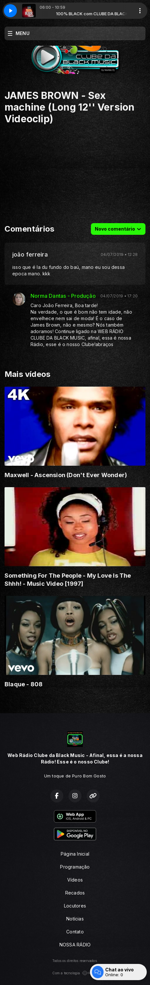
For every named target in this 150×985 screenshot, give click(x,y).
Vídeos (75, 880)
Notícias (75, 918)
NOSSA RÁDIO (75, 944)
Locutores (75, 905)
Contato (74, 931)
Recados (75, 892)
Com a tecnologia (74, 973)
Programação (75, 867)
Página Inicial (75, 854)
